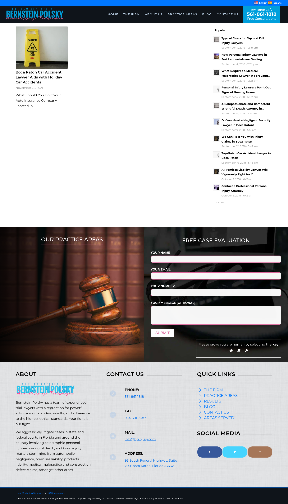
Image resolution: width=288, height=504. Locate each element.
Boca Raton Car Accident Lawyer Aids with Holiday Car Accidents (39, 77)
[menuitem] (113, 14)
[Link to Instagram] (260, 452)
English (260, 2)
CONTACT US (216, 412)
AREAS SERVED (219, 418)
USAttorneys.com (56, 493)
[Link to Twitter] (234, 452)
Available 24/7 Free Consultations (262, 14)
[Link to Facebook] (209, 452)
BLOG (209, 406)
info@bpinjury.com (140, 439)
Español (275, 2)
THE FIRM (213, 390)
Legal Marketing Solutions (30, 493)
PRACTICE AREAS (221, 395)
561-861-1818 (134, 396)
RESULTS (212, 401)
